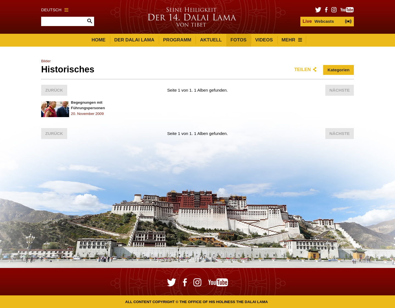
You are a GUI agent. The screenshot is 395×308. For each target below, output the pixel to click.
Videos (264, 40)
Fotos (238, 40)
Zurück (54, 90)
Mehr (291, 40)
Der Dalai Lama (134, 40)
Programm (177, 40)
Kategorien (338, 69)
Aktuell (211, 40)
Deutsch (54, 9)
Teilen (302, 69)
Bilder (46, 61)
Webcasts (318, 21)
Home (99, 40)
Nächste (339, 90)
